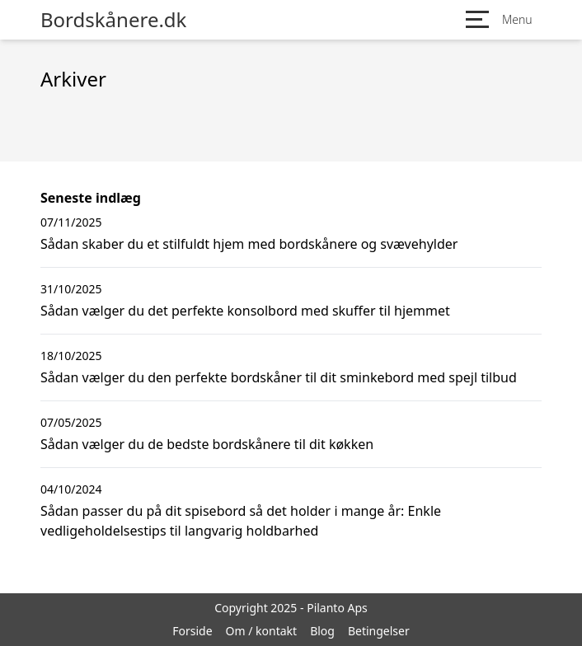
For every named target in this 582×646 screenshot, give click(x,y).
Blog (322, 631)
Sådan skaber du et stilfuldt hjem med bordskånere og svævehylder (249, 244)
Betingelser (379, 631)
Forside (192, 631)
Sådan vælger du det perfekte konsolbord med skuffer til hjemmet (245, 311)
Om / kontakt (262, 631)
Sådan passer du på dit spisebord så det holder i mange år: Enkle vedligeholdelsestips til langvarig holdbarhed (240, 521)
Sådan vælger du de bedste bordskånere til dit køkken (206, 444)
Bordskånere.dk (113, 20)
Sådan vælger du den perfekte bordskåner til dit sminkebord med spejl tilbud (278, 377)
